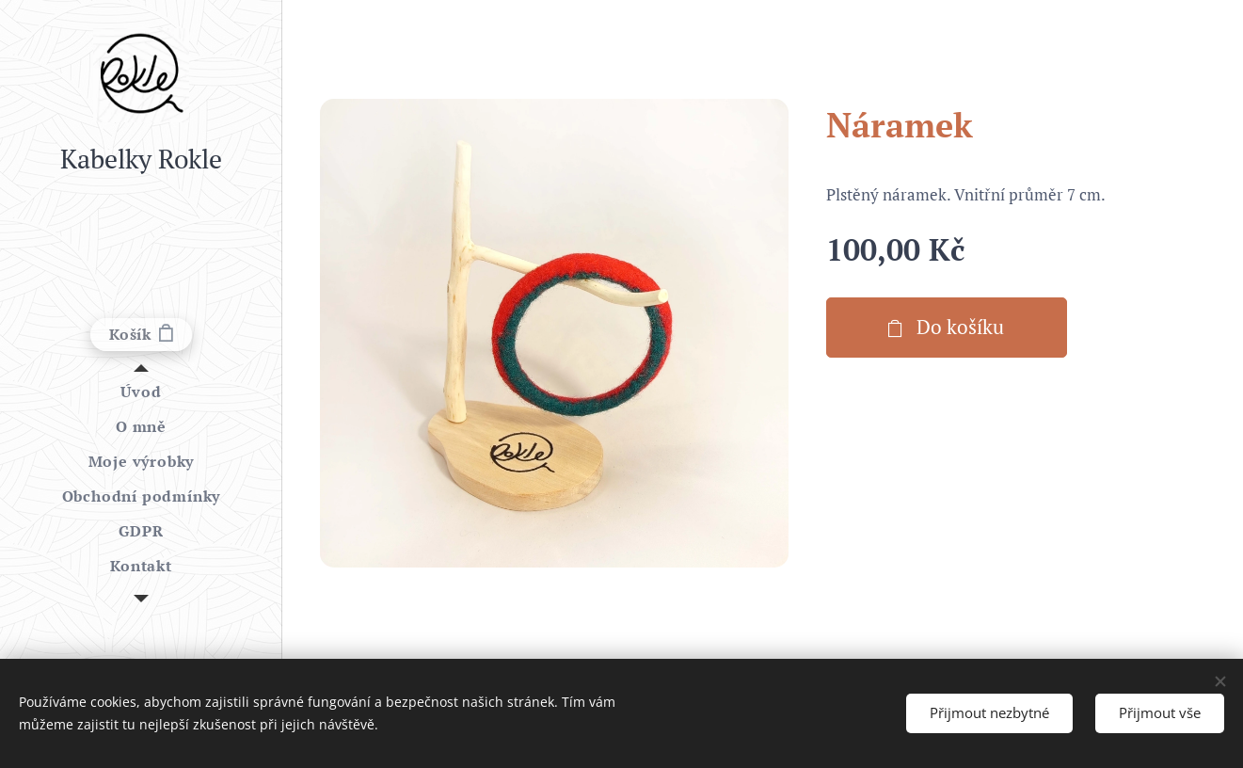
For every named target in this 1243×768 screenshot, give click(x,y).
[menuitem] (141, 392)
